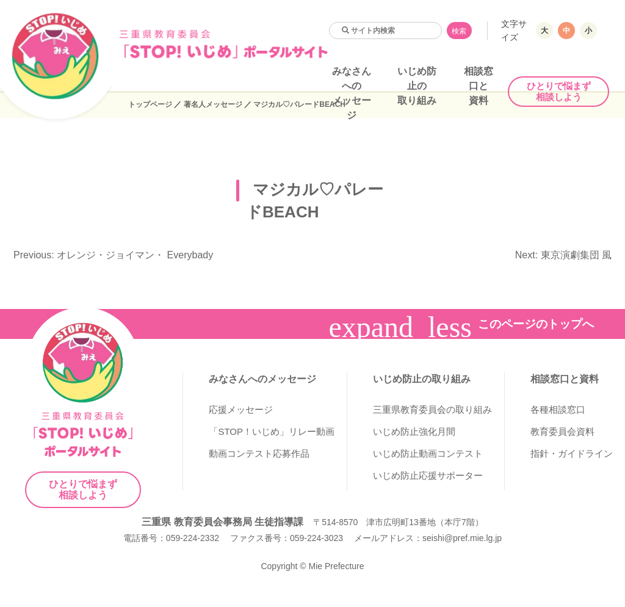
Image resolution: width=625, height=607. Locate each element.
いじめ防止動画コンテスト (428, 453)
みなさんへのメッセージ (262, 379)
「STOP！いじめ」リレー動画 (271, 431)
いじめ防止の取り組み (416, 86)
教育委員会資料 (562, 431)
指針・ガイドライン (571, 453)
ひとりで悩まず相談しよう (559, 91)
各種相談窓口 (557, 409)
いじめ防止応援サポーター (428, 475)
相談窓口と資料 (478, 86)
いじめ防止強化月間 (414, 431)
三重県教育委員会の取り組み (432, 409)
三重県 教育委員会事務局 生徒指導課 (222, 522)
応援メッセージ (241, 409)
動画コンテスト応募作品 (259, 453)
